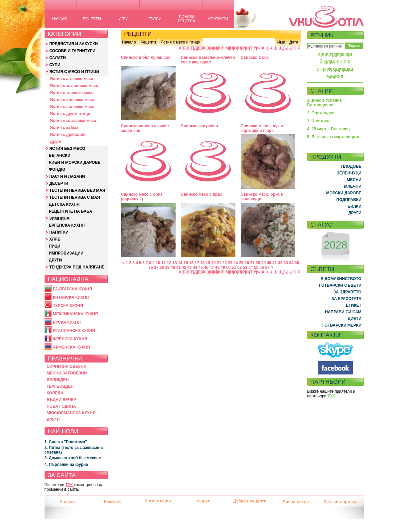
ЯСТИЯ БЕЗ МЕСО (67, 148)
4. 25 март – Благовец (328, 129)
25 (241, 262)
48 (217, 267)
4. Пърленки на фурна (66, 464)
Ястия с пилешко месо (72, 106)
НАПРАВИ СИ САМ (343, 312)
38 (162, 267)
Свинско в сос (255, 57)
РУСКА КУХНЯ (67, 322)
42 (184, 267)
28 (258, 262)
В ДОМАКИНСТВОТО (341, 278)
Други (56, 141)
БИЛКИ (354, 206)
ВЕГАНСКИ (59, 155)
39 (167, 267)
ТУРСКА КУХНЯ (68, 305)
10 (158, 262)
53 (245, 267)
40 (173, 267)
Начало (129, 42)
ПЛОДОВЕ (351, 166)
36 (150, 267)
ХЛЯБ (55, 239)
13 (174, 262)
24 (235, 262)
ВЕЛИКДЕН (57, 379)
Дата (293, 42)
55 (256, 267)
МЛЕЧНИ (352, 186)
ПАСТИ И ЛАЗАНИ (67, 176)
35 (297, 262)
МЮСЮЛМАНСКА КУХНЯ (71, 413)
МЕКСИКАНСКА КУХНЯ (75, 314)
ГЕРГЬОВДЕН (60, 386)
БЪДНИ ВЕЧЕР (61, 399)
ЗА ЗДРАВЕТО (347, 292)
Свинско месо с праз (201, 194)
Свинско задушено (199, 126)
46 (206, 267)
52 (239, 267)
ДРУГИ (55, 260)
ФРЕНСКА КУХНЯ (70, 339)
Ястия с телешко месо (72, 92)
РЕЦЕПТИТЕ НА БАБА (70, 211)
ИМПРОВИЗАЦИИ (66, 253)
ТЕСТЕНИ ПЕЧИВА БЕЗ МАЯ (77, 190)
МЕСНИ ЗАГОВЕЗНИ (67, 373)
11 (163, 262)
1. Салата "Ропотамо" (66, 442)
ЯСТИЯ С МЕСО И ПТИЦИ (74, 71)
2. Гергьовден (321, 113)
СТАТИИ (321, 90)
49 (222, 267)
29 (263, 262)
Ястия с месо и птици (180, 42)
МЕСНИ (354, 179)
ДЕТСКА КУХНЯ (64, 204)
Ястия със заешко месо (73, 120)
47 (211, 267)
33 (286, 262)
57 (267, 267)
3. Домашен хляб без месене (73, 458)
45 (201, 267)
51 (234, 267)
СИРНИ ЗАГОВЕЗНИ (66, 366)
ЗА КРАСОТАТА (346, 298)
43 (189, 267)
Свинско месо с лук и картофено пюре (262, 128)
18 (202, 262)
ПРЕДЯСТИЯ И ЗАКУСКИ (73, 44)
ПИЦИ (55, 246)
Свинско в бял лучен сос (146, 57)
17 (197, 262)
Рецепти (148, 42)
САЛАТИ (57, 57)
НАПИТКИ (58, 232)
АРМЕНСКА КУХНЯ (71, 347)
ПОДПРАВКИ (349, 199)
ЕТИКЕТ (353, 305)
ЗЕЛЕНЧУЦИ (349, 173)
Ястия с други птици (70, 113)
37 (156, 267)
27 (252, 262)
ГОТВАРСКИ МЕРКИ (341, 325)
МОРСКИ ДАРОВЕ (343, 193)
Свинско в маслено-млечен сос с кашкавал (208, 59)
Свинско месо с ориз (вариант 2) (142, 196)
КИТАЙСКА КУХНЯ (71, 297)
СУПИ (54, 64)
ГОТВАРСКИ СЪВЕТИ (340, 285)
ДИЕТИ (354, 318)
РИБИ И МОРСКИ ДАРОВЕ (74, 162)
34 (291, 262)
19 (208, 262)
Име (281, 42)
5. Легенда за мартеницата (333, 137)
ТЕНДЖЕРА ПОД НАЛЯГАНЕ (76, 267)
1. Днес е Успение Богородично (324, 102)
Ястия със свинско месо (74, 85)
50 (228, 267)
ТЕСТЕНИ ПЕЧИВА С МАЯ (74, 197)
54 (250, 267)
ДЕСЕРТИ (58, 183)
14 (180, 262)
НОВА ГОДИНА (61, 406)
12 (169, 262)
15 (186, 262)
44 (195, 267)
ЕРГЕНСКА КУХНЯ (67, 225)
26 (247, 262)
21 (219, 262)
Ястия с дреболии (67, 134)
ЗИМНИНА (59, 218)
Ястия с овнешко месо (72, 99)
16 (191, 262)
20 (213, 262)
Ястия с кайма (64, 127)
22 (224, 262)
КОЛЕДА (55, 393)
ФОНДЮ (57, 169)
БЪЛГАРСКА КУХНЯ (72, 289)
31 (274, 262)
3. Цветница (319, 121)
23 (230, 262)
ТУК (69, 484)
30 (269, 262)
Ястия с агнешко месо (71, 78)
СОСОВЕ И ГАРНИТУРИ (72, 51)
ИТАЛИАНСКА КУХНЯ (74, 330)
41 (178, 267)
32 (280, 262)
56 (261, 267)
